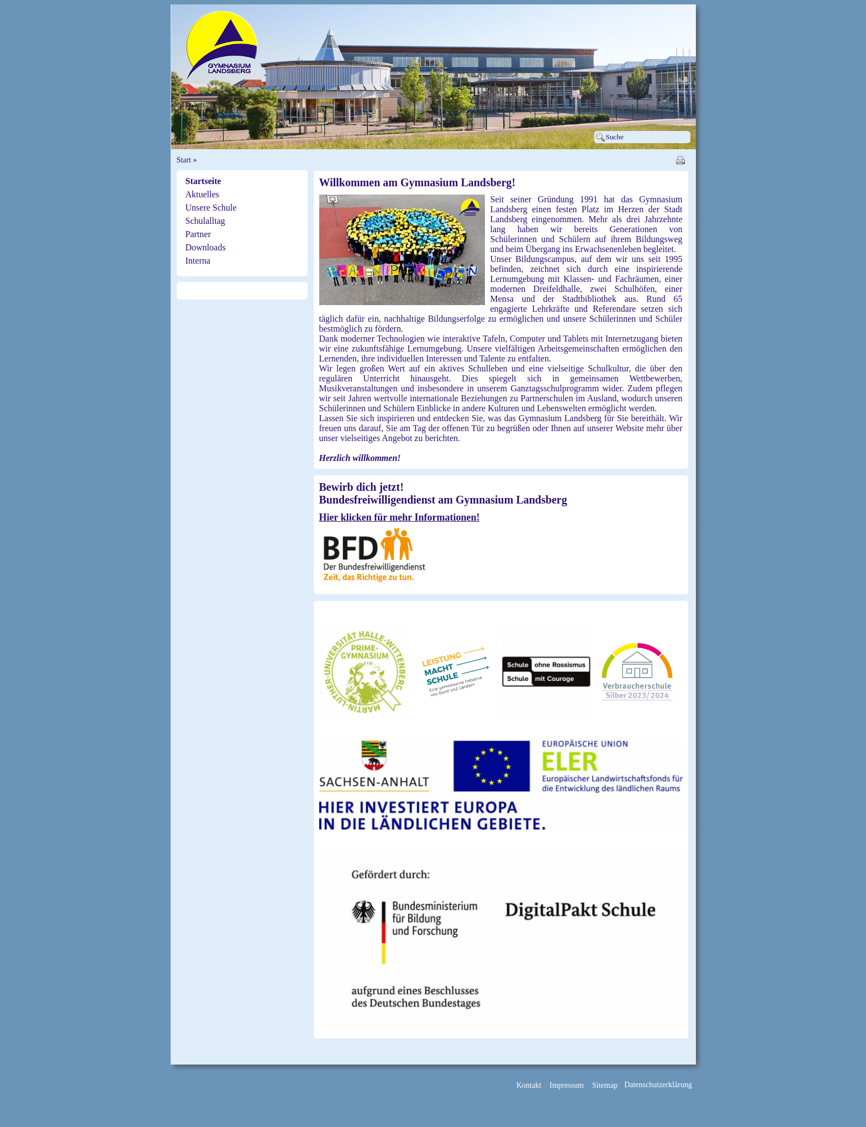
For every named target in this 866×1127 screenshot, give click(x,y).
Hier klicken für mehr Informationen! (399, 517)
